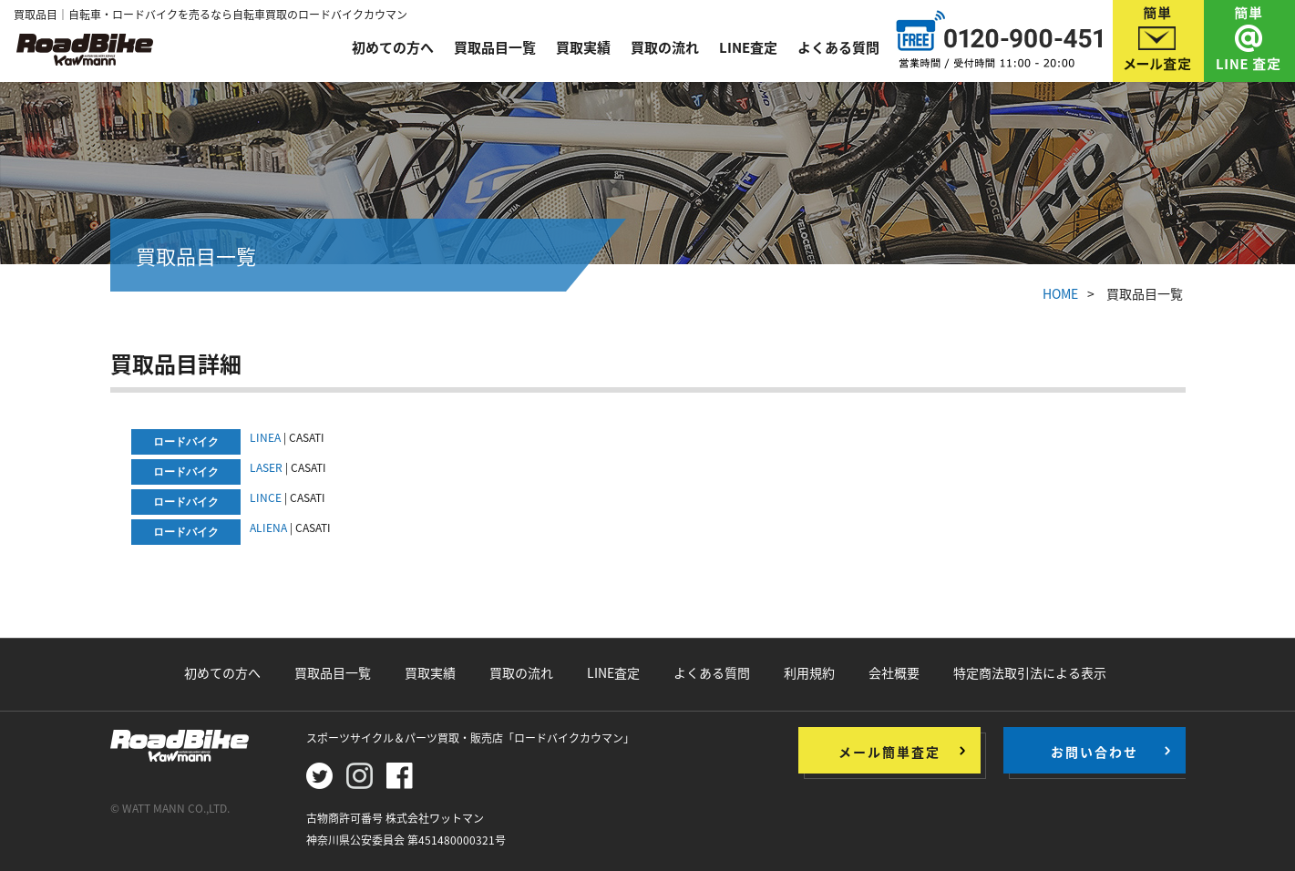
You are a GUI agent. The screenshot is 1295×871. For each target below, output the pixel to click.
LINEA (265, 437)
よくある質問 (838, 47)
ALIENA (268, 527)
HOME (1060, 293)
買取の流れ (665, 47)
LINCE (266, 497)
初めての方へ (393, 47)
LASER (266, 467)
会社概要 (894, 672)
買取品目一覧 (495, 47)
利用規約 (809, 672)
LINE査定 (748, 47)
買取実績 (583, 47)
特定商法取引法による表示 (1029, 672)
